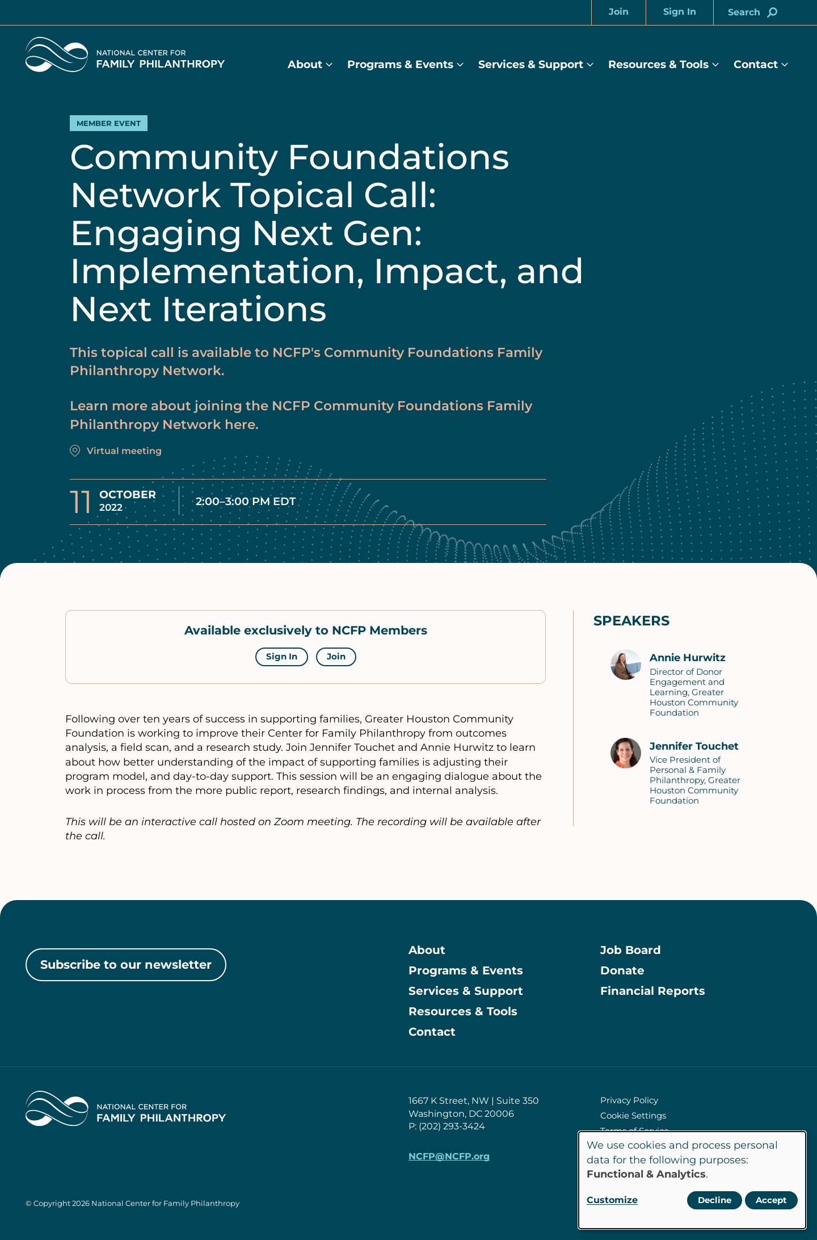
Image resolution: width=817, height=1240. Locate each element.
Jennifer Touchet (694, 746)
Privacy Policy (629, 1100)
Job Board (630, 950)
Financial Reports (652, 991)
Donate (622, 970)
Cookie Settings (633, 1115)
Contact (756, 64)
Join (336, 656)
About (305, 64)
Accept (771, 1200)
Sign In (281, 656)
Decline (714, 1200)
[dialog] (692, 1180)
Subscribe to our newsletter (126, 964)
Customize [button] (612, 1200)
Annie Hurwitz (688, 657)
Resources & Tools (658, 64)
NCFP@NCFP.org (449, 1156)
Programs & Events (400, 64)
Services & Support (530, 64)
